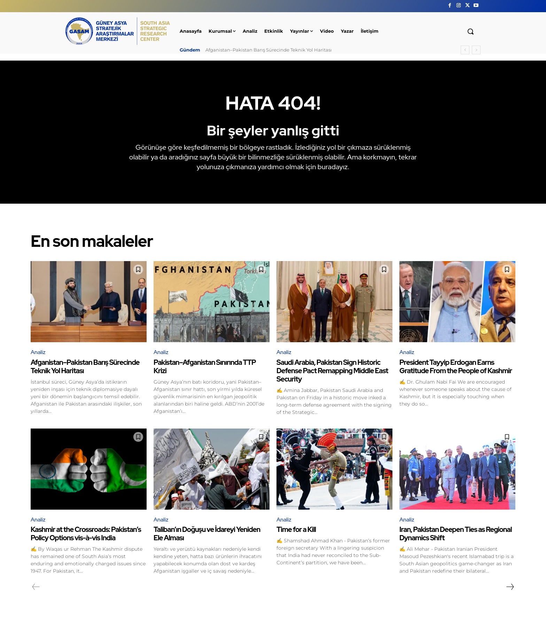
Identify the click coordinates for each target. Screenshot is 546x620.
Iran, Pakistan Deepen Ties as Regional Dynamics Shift (455, 533)
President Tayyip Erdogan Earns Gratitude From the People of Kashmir (455, 366)
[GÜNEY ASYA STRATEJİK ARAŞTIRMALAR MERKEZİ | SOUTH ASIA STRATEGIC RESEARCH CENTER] (117, 31)
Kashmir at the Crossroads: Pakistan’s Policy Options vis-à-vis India (86, 533)
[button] (470, 31)
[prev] (465, 50)
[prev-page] (36, 587)
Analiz (38, 352)
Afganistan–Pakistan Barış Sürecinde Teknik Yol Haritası (268, 50)
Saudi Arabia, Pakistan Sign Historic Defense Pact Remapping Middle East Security (332, 371)
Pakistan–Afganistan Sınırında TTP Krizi (205, 366)
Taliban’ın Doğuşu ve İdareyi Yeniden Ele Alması (207, 533)
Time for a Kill (296, 529)
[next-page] (509, 587)
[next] (476, 50)
